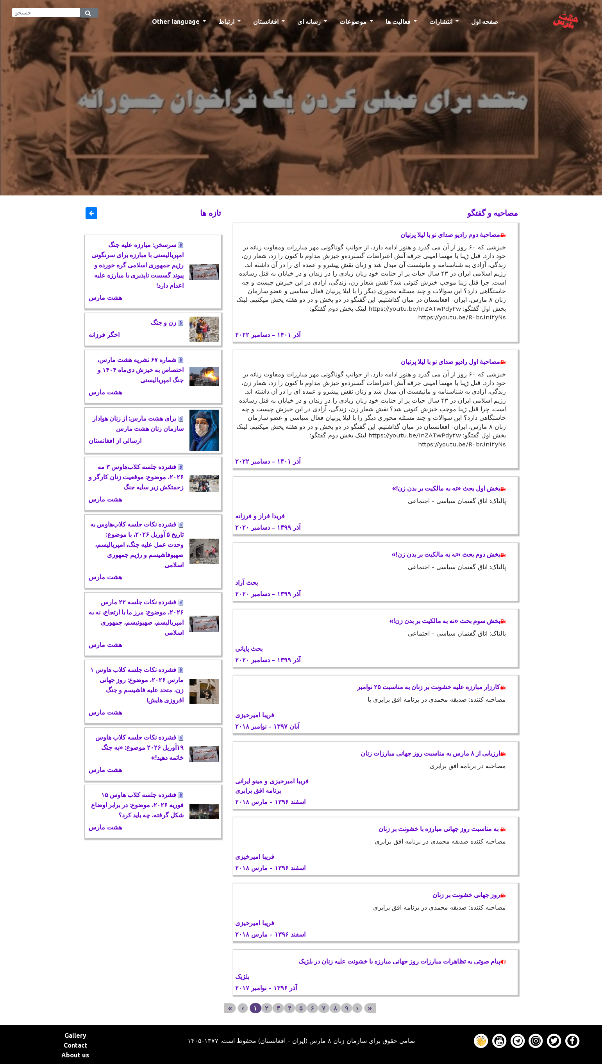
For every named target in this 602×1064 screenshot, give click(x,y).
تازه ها (210, 212)
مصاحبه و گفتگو (492, 212)
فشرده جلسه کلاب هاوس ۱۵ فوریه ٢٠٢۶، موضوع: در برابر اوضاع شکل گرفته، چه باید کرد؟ (137, 805)
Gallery (75, 1035)
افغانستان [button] (266, 21)
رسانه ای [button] (309, 21)
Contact (75, 1045)
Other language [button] (176, 21)
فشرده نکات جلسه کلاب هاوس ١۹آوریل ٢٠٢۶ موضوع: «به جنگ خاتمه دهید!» (139, 747)
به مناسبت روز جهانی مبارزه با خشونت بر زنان (442, 828)
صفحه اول (487, 20)
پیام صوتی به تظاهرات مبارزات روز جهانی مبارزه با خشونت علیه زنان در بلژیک (402, 961)
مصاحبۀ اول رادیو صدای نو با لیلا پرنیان (453, 361)
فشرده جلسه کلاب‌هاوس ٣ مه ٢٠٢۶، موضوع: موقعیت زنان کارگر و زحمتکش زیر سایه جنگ (136, 477)
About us (75, 1055)
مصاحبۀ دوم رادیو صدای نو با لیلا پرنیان (453, 234)
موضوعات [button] (353, 21)
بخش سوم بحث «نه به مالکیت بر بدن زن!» (447, 620)
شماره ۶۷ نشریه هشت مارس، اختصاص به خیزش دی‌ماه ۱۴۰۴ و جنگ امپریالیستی (140, 369)
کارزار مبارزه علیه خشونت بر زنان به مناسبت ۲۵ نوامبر (431, 686)
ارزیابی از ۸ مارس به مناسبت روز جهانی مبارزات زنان (433, 753)
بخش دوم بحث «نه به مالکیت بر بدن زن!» (449, 554)
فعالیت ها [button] (399, 21)
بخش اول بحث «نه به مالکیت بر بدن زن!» (449, 488)
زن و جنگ (167, 322)
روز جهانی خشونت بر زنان (469, 894)
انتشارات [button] (441, 21)
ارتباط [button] (227, 21)
